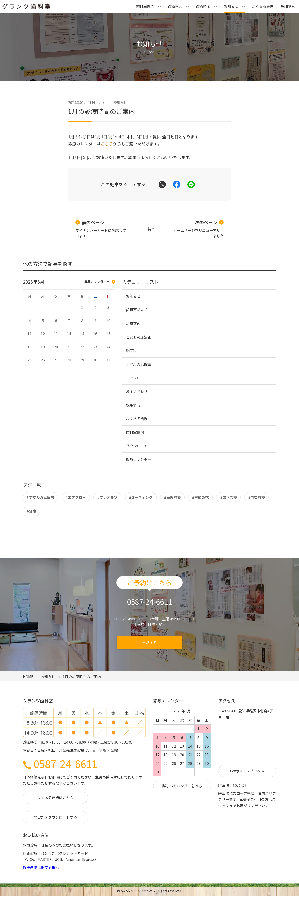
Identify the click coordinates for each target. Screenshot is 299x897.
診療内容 (175, 6)
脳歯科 (131, 350)
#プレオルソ (107, 497)
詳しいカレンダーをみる (182, 786)
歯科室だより (137, 309)
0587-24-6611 (60, 763)
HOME (28, 676)
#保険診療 (172, 497)
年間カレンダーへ (99, 281)
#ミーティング (141, 497)
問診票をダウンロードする (55, 817)
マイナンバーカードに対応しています (100, 228)
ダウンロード (137, 445)
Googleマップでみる (247, 770)
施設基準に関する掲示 (41, 867)
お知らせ (231, 6)
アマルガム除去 (138, 364)
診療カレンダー (138, 459)
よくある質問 (263, 6)
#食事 (31, 511)
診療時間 (203, 6)
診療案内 (133, 323)
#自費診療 (256, 497)
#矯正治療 (228, 497)
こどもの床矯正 (138, 337)
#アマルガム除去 (40, 497)
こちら (107, 143)
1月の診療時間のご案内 (101, 111)
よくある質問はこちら (55, 797)
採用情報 (288, 6)
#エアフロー (76, 497)
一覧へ (149, 228)
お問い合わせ (137, 391)
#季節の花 (200, 497)
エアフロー (135, 377)
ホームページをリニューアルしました (198, 228)
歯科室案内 (145, 6)
